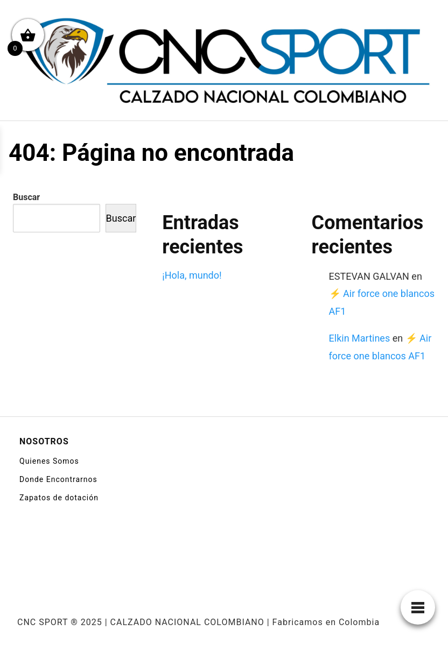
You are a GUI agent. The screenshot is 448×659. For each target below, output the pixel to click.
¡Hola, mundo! (191, 275)
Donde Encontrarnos (58, 479)
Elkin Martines (359, 338)
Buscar (26, 197)
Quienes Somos (49, 461)
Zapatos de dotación (59, 497)
